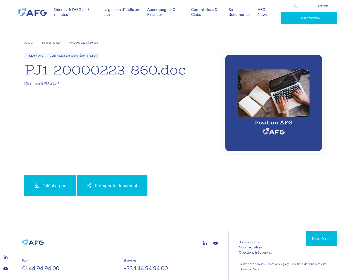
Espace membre (309, 18)
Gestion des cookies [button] (252, 264)
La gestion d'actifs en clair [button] (121, 12)
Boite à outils (249, 242)
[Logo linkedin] (6, 256)
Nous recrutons (251, 247)
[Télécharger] (50, 185)
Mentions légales (278, 264)
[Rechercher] (295, 6)
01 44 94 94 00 (40, 268)
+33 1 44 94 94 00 (146, 268)
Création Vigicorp (252, 269)
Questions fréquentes (255, 252)
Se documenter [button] (239, 12)
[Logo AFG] (32, 12)
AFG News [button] (263, 12)
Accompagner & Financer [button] (161, 12)
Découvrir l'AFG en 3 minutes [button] (72, 12)
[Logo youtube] (5, 268)
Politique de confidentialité (309, 264)
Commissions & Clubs (204, 12)
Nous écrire (321, 238)
